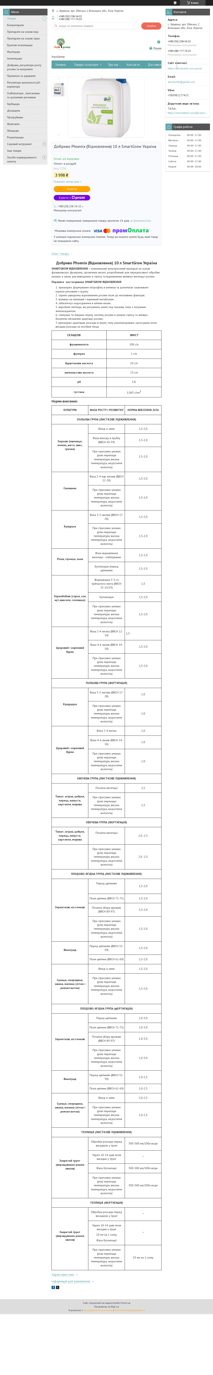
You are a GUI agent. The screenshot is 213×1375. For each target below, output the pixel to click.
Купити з (72, 198)
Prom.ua (125, 1302)
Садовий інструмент (19, 144)
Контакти (133, 64)
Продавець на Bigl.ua (106, 1306)
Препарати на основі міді (22, 32)
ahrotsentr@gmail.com (181, 82)
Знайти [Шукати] (151, 26)
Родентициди (15, 137)
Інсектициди (14, 58)
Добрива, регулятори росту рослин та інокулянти (24, 67)
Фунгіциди (13, 52)
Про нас (113, 64)
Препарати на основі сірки (23, 38)
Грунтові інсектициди (20, 45)
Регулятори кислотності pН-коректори (24, 84)
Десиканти (13, 110)
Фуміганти (13, 124)
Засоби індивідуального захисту (22, 159)
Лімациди (13, 130)
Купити (72, 189)
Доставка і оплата (160, 64)
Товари (11, 18)
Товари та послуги (86, 64)
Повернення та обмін (195, 64)
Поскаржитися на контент (98, 1310)
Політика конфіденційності (129, 1310)
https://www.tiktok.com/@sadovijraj (188, 113)
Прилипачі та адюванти (21, 76)
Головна (61, 64)
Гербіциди (13, 104)
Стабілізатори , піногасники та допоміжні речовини (23, 95)
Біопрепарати (15, 25)
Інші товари (14, 150)
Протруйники (15, 117)
